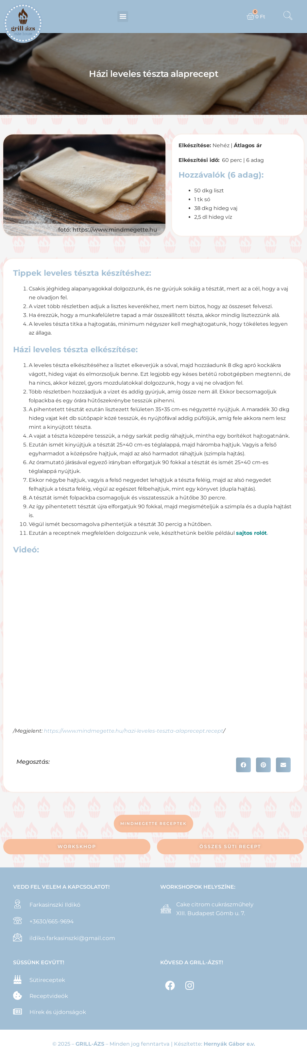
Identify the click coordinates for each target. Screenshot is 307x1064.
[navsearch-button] (287, 16)
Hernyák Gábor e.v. (229, 1044)
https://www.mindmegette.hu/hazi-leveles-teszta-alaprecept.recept (133, 731)
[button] (122, 16)
